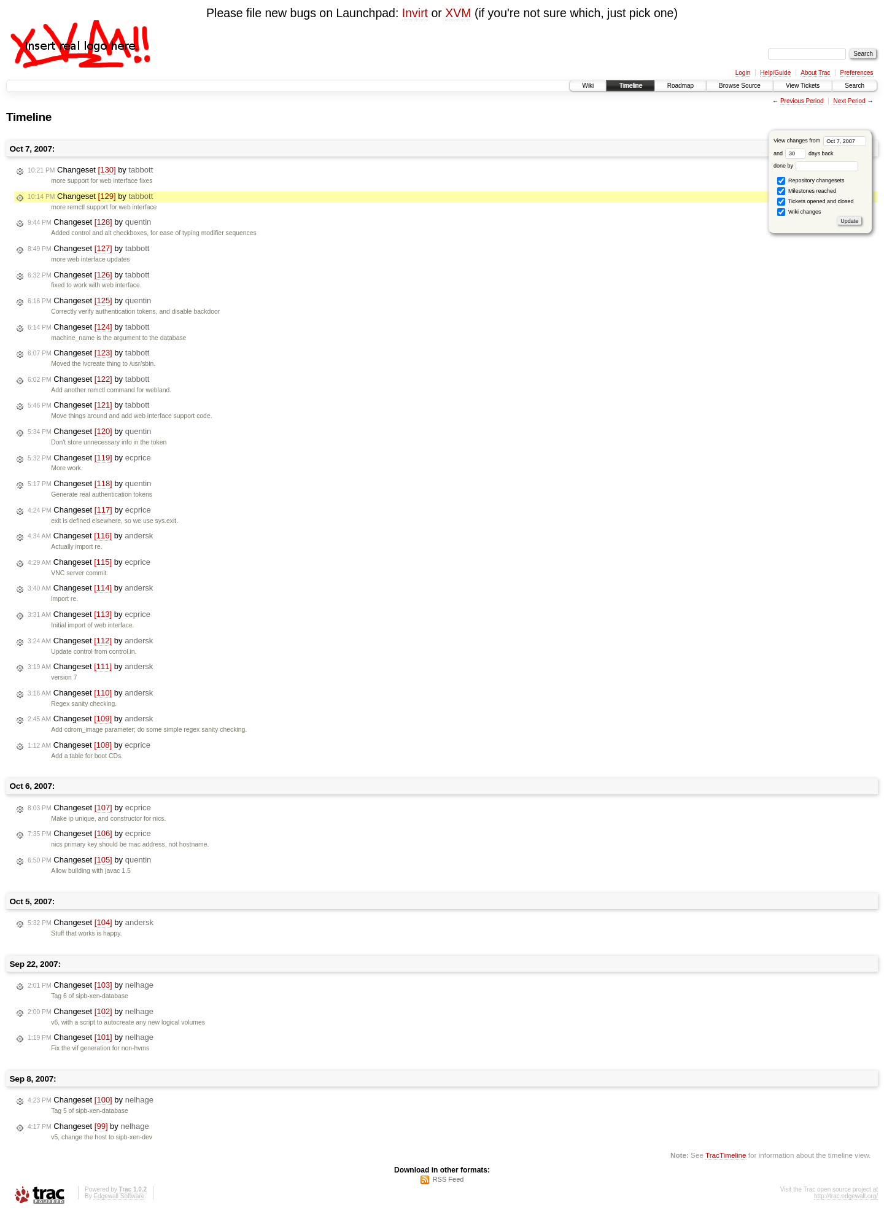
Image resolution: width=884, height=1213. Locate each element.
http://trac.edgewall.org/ (846, 1196)
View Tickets (803, 85)
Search (854, 85)
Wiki (588, 85)
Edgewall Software (118, 1196)
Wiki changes (799, 212)
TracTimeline (725, 1155)
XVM (458, 13)
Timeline (630, 85)
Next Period (849, 101)
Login (742, 72)
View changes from (820, 141)
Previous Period (802, 101)
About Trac (815, 72)
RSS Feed (448, 1179)
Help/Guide (775, 72)
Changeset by (90, 170)
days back (809, 153)
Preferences (857, 72)
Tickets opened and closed (815, 202)
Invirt (415, 13)
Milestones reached (806, 191)
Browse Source (740, 85)
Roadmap (680, 85)
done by (816, 166)
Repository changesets (810, 181)
